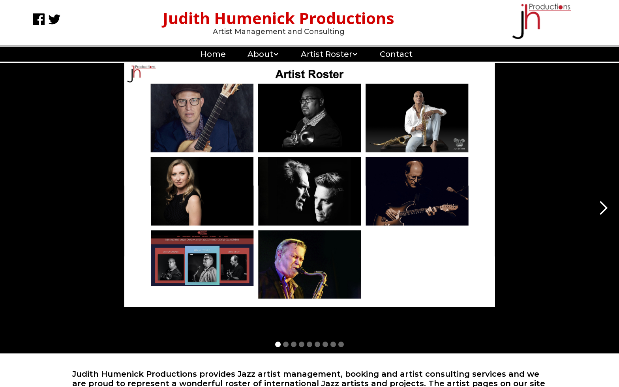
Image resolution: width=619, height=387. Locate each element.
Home (213, 54)
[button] (260, 54)
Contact (396, 54)
